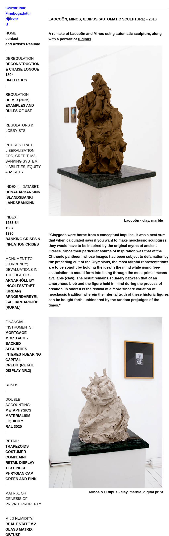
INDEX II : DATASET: (22, 187)
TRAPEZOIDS (17, 446)
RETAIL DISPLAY (20, 463)
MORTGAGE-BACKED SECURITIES (16, 343)
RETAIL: (12, 441)
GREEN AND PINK (21, 479)
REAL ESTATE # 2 (20, 524)
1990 (9, 234)
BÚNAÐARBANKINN (22, 192)
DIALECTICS (16, 80)
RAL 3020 (13, 427)
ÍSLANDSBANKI (19, 197)
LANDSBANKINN (20, 203)
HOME (10, 33)
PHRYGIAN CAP (19, 473)
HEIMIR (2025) (17, 100)
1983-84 (12, 223)
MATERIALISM (17, 416)
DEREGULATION (19, 59)
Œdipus (84, 39)
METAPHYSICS (18, 410)
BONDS (11, 385)
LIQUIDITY (14, 421)
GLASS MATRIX (19, 529)
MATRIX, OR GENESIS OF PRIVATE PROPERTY (23, 498)
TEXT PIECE (15, 468)
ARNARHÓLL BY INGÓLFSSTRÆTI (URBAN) (20, 285)
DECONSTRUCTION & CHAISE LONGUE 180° (22, 69)
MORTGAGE (16, 333)
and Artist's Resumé (22, 44)
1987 (9, 228)
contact (11, 39)
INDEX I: (12, 217)
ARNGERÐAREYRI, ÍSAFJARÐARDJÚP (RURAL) (21, 302)
